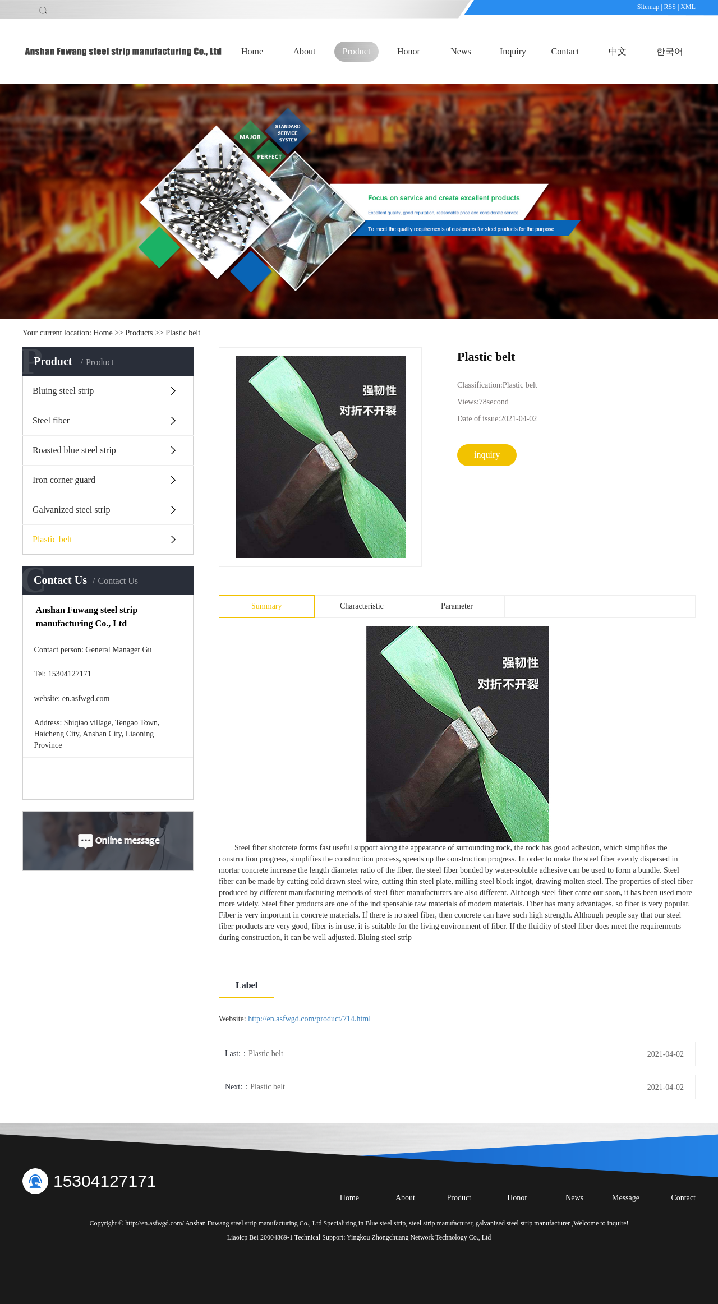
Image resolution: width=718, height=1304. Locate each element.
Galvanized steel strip (72, 509)
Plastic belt (182, 333)
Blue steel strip (385, 1223)
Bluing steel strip (63, 390)
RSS (670, 7)
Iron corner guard (64, 480)
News (460, 51)
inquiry (487, 454)
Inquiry (513, 51)
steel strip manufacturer (439, 1223)
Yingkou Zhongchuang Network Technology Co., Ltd (419, 1237)
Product (357, 51)
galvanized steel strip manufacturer (522, 1223)
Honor (408, 51)
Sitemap (649, 7)
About (304, 51)
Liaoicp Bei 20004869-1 (260, 1237)
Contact (565, 51)
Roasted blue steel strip (74, 450)
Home (252, 51)
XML (688, 7)
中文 (618, 51)
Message (625, 1198)
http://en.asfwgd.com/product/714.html (309, 1019)
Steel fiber (51, 420)
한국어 (669, 51)
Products (139, 333)
